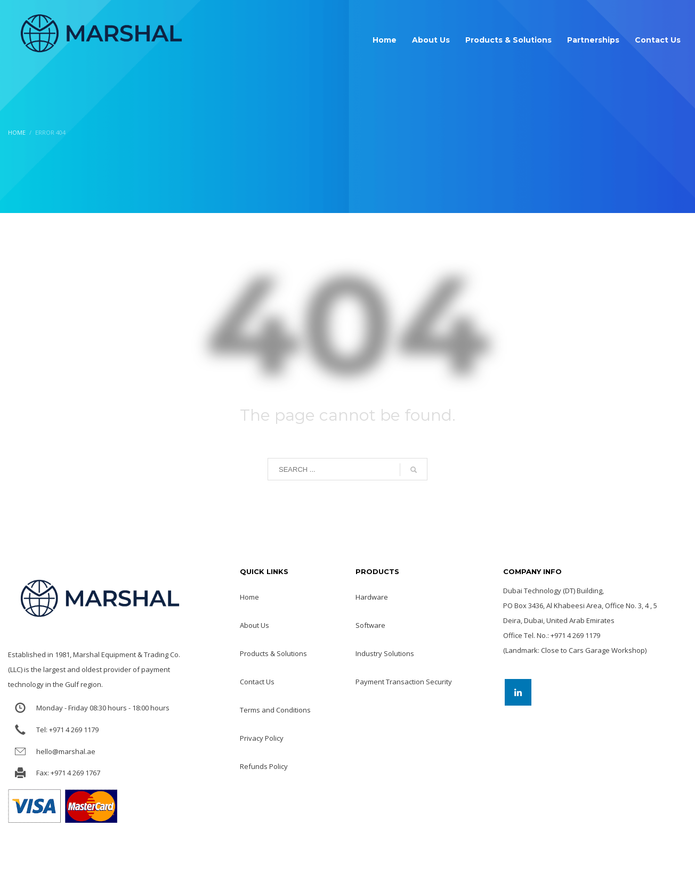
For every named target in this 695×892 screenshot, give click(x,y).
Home (17, 132)
